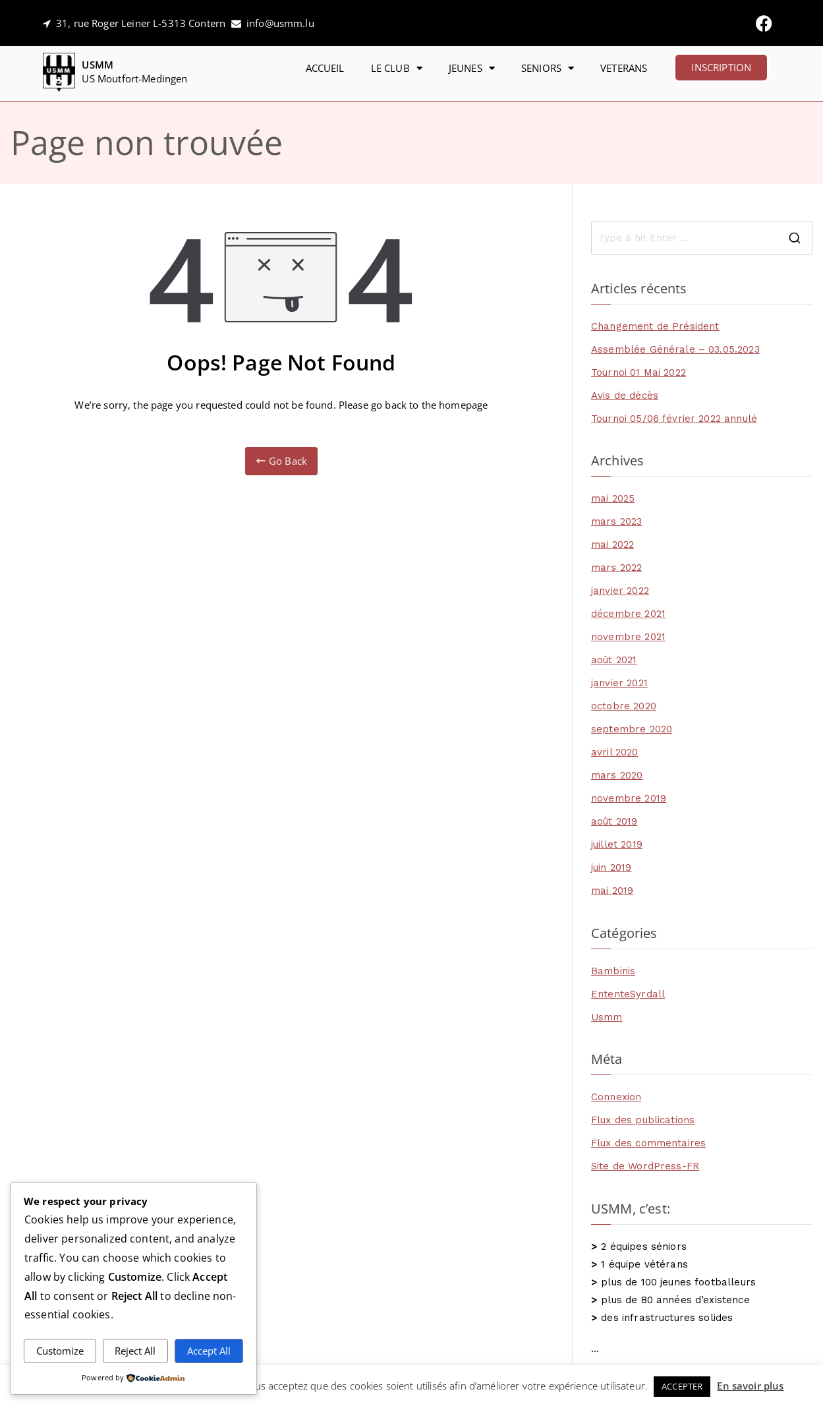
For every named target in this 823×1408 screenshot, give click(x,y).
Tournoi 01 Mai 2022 (638, 372)
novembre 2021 (628, 637)
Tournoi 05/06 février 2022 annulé (674, 419)
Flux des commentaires (648, 1143)
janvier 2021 (619, 683)
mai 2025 (613, 498)
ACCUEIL (325, 67)
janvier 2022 (620, 591)
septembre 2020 (631, 729)
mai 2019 (612, 890)
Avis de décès (624, 395)
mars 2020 (616, 775)
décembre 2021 (628, 614)
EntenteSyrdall (628, 994)
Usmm (607, 1017)
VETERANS (623, 67)
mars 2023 (616, 521)
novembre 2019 (628, 798)
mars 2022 (616, 567)
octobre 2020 (623, 706)
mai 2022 (612, 544)
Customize (60, 1350)
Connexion (616, 1097)
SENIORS (547, 68)
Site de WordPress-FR (645, 1166)
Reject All (135, 1350)
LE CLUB (396, 68)
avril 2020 (615, 752)
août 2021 (614, 660)
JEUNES (472, 68)
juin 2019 (611, 867)
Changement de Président (655, 326)
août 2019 (614, 821)
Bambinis (613, 971)
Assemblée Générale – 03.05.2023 (675, 349)
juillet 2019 (616, 844)
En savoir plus (750, 1385)
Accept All (209, 1350)
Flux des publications (643, 1120)
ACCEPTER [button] (682, 1386)
